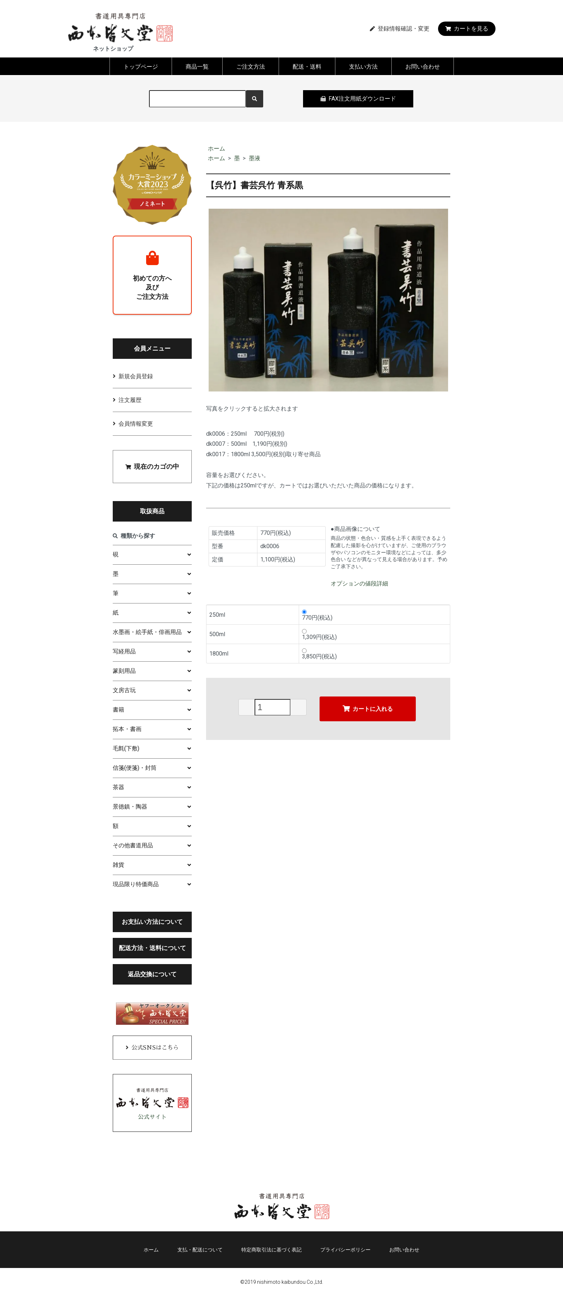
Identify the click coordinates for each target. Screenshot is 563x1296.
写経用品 (124, 651)
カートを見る (466, 28)
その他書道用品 (133, 845)
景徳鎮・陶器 (130, 806)
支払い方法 (363, 66)
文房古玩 (124, 690)
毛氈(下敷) (126, 748)
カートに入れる (368, 708)
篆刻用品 (124, 670)
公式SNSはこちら (155, 1048)
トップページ (141, 66)
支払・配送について (200, 1250)
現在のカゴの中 (152, 466)
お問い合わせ (422, 66)
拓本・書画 (127, 729)
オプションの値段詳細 (359, 583)
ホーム (216, 148)
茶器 (118, 787)
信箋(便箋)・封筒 (135, 767)
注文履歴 (129, 400)
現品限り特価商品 (136, 884)
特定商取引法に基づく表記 (271, 1250)
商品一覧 (197, 66)
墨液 (254, 158)
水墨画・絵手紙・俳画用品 (147, 632)
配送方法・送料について (152, 948)
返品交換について (152, 974)
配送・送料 (307, 66)
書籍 (118, 709)
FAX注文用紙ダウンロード (358, 98)
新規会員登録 (135, 376)
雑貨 (118, 864)
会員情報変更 (135, 423)
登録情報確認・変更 (399, 29)
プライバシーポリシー (345, 1250)
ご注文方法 (250, 66)
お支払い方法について (152, 921)
